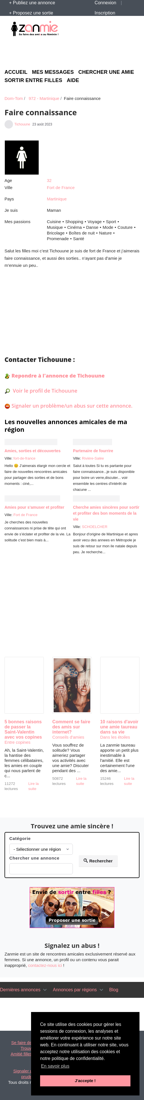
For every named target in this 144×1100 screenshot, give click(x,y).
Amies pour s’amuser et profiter (34, 507)
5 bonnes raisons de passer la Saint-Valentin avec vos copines (23, 729)
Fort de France (61, 187)
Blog (113, 989)
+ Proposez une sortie (31, 13)
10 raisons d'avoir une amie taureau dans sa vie (119, 726)
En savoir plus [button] (55, 1066)
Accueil (16, 72)
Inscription (105, 13)
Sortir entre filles (33, 80)
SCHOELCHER (94, 527)
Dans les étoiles (115, 737)
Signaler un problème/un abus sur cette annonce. (72, 405)
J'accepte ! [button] (85, 1080)
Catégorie (20, 838)
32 (49, 180)
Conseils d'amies (68, 737)
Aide (73, 80)
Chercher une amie (106, 72)
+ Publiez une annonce (32, 2)
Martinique (57, 198)
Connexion (105, 2)
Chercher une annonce (34, 858)
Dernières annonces (20, 989)
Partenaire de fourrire (93, 451)
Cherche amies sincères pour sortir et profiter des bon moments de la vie (106, 513)
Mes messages (53, 72)
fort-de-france (25, 458)
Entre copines (17, 742)
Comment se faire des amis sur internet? (71, 726)
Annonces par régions (75, 989)
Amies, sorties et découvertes (32, 451)
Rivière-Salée (93, 458)
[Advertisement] (72, 51)
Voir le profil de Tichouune (44, 390)
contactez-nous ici (45, 965)
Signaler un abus (29, 1070)
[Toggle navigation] (45, 989)
